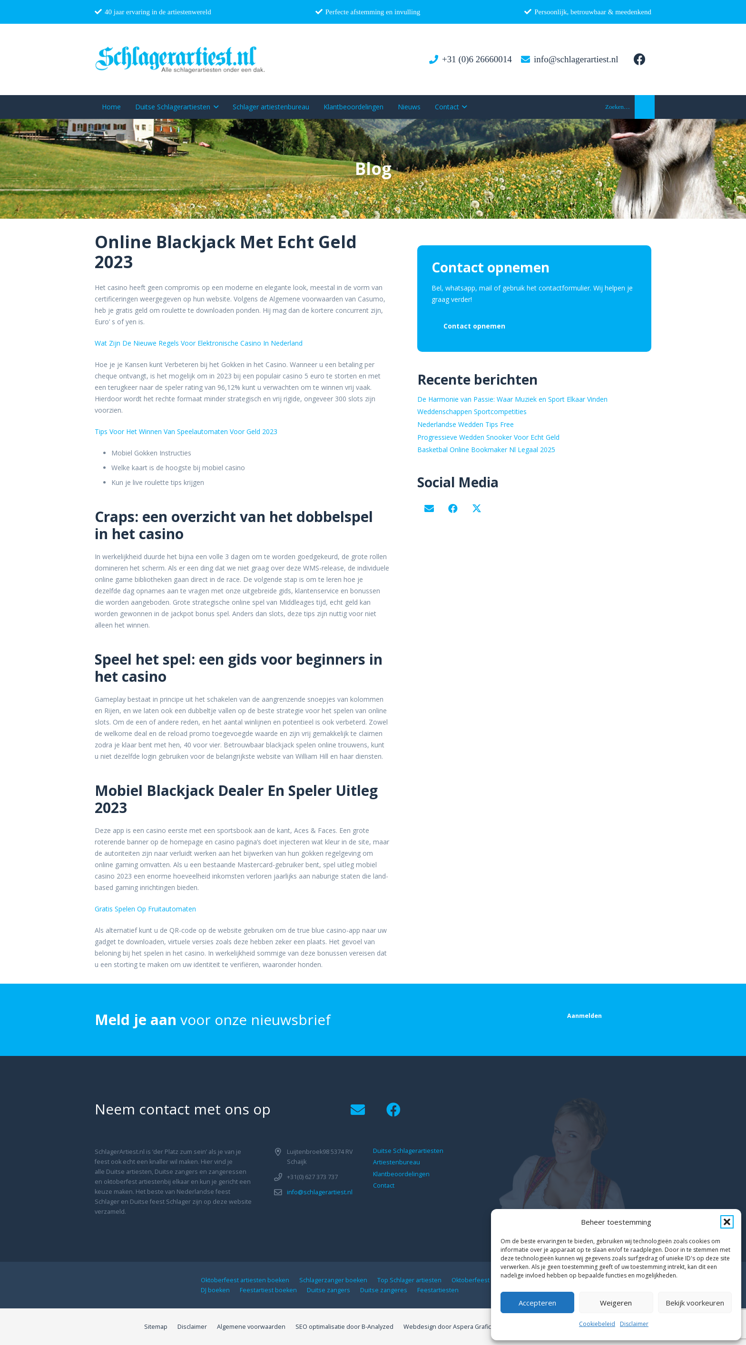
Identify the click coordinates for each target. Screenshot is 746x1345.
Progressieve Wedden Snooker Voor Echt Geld (488, 437)
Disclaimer (634, 1324)
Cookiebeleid (597, 1324)
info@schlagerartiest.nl (320, 1192)
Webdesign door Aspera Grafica (448, 1327)
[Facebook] (639, 59)
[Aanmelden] (584, 1015)
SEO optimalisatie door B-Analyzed (344, 1327)
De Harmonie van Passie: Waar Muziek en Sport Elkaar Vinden (512, 399)
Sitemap (155, 1327)
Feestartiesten (438, 1290)
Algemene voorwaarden (251, 1327)
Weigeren (616, 1302)
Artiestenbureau (396, 1162)
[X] (477, 509)
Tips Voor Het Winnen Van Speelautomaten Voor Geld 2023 (186, 431)
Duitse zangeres (383, 1290)
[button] (727, 1222)
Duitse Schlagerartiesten (408, 1151)
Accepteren (537, 1302)
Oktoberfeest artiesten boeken (245, 1280)
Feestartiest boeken (268, 1290)
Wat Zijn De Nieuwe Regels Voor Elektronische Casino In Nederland (199, 343)
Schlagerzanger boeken (333, 1280)
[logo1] (180, 59)
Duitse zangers (328, 1290)
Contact (383, 1185)
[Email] (429, 509)
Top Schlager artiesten (409, 1280)
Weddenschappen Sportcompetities (472, 411)
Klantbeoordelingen (401, 1174)
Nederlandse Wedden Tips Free (465, 424)
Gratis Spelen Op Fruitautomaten (145, 908)
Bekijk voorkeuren (695, 1302)
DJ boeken (215, 1290)
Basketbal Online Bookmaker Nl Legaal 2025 (486, 449)
